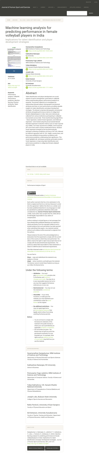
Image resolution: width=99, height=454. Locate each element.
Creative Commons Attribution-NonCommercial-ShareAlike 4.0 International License (44, 197)
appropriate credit (41, 275)
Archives (14, 20)
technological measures (42, 310)
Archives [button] (51, 7)
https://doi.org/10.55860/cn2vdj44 (37, 443)
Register (88, 2)
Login (95, 2)
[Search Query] (77, 13)
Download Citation (52, 448)
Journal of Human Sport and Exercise (16, 7)
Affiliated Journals (75, 7)
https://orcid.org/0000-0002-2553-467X (41, 76)
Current (43, 7)
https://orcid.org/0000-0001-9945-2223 (41, 51)
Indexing (86, 7)
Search (91, 13)
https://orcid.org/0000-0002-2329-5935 (41, 58)
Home (8, 20)
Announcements (62, 7)
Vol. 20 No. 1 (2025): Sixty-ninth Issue (30, 20)
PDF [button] (14, 71)
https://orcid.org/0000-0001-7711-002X (41, 87)
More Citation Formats (36, 448)
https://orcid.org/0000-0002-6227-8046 (41, 69)
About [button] (35, 7)
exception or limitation (47, 327)
